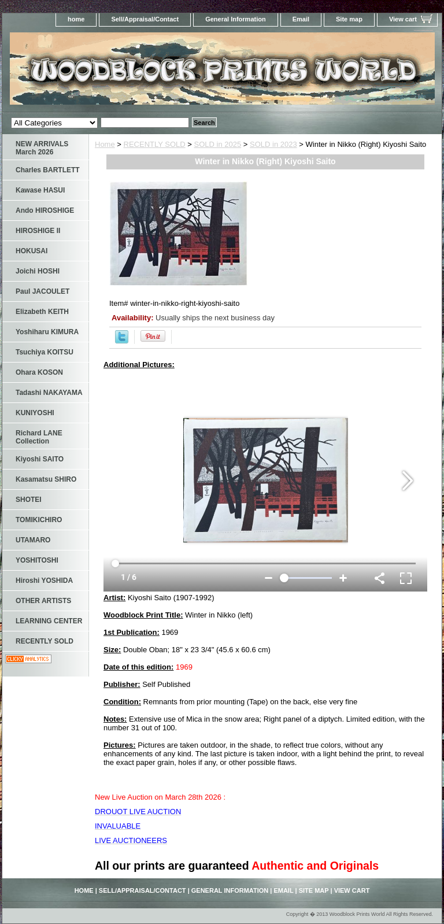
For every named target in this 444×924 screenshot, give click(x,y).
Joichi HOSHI (38, 271)
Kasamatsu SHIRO (46, 479)
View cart (403, 19)
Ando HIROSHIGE (45, 210)
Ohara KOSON (39, 372)
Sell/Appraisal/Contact (145, 19)
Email (301, 19)
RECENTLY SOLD (155, 144)
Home (105, 144)
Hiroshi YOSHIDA (44, 580)
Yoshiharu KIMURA (47, 332)
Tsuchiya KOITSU (44, 352)
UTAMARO (33, 540)
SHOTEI (29, 500)
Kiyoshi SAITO (40, 459)
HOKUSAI (31, 251)
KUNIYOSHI (35, 413)
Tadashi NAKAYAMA (49, 393)
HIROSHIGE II (38, 231)
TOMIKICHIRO (39, 520)
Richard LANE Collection (39, 437)
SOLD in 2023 (273, 144)
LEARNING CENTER (49, 621)
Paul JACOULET (42, 291)
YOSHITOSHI (37, 560)
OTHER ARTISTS (43, 601)
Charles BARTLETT (48, 170)
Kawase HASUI (40, 190)
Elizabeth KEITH (42, 312)
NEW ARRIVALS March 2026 (42, 148)
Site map (349, 19)
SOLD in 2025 (218, 144)
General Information (235, 19)
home (76, 19)
